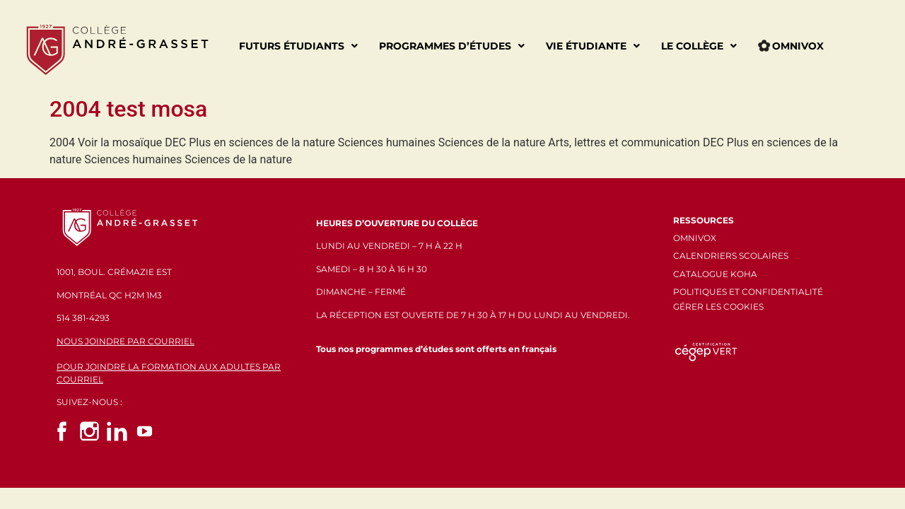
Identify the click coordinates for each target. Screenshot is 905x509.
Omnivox (791, 46)
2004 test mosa (128, 108)
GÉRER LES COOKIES (718, 306)
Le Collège (699, 46)
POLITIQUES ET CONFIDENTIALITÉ (748, 291)
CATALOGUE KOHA (715, 274)
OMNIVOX (694, 238)
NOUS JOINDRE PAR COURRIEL (125, 341)
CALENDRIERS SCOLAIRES (730, 255)
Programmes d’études (452, 46)
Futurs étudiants (298, 46)
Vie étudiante (593, 46)
